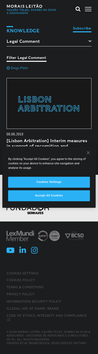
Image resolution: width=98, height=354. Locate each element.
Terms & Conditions (25, 287)
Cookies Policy (21, 280)
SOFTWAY (79, 343)
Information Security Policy (34, 301)
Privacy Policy (20, 294)
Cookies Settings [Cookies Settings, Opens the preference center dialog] (49, 182)
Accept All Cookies (49, 195)
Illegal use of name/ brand (33, 308)
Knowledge (23, 30)
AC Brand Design (36, 343)
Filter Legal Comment (26, 58)
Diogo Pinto (17, 68)
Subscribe (82, 28)
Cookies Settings (22, 273)
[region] (48, 177)
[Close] (88, 152)
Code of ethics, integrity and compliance (47, 318)
